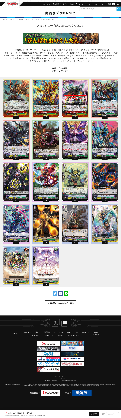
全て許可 (94, 414)
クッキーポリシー (60, 378)
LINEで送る (66, 293)
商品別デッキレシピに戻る (62, 303)
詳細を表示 (111, 414)
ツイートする (55, 293)
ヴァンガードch (113, 4)
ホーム (4, 19)
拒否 (103, 414)
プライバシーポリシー (60, 376)
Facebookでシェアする (60, 293)
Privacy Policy (41, 415)
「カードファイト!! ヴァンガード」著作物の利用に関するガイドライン (60, 380)
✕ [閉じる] (118, 412)
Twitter (56, 322)
